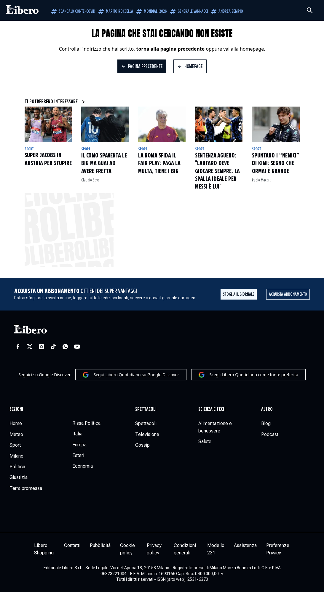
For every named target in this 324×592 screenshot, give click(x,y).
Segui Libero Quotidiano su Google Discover (131, 375)
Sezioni (16, 409)
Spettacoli (146, 409)
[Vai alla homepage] (22, 10)
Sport (29, 149)
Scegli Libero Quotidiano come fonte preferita (248, 375)
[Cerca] (309, 10)
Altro (267, 409)
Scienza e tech (212, 409)
